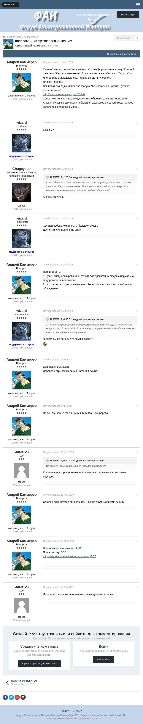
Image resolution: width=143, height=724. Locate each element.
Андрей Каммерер (84, 177)
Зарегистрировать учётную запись (39, 663)
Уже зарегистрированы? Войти (95, 14)
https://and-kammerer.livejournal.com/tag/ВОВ (69, 556)
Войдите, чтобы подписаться (22, 37)
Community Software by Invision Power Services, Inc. (71, 718)
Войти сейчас (104, 659)
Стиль (77, 710)
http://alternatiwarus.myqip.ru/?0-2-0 (64, 94)
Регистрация (128, 14)
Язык (65, 710)
